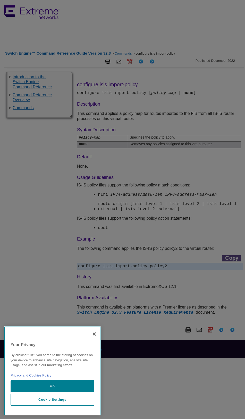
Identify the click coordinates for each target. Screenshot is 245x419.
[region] (52, 370)
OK (52, 386)
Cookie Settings (52, 399)
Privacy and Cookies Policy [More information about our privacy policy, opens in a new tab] (31, 375)
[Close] (94, 334)
